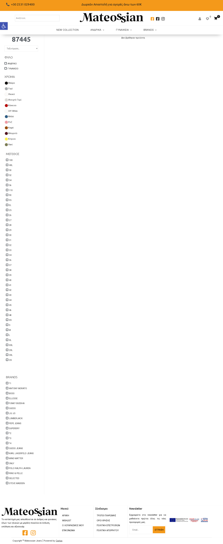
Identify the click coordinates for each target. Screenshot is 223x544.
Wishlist (66, 520)
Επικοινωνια (68, 530)
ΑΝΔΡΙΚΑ (97, 29)
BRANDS (149, 29)
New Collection (67, 29)
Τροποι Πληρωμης (106, 515)
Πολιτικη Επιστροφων (108, 525)
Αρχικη (65, 515)
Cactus (59, 541)
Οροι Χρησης (103, 520)
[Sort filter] (21, 48)
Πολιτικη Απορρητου (108, 530)
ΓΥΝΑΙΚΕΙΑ (124, 29)
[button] (4, 26)
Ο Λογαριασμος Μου (73, 525)
